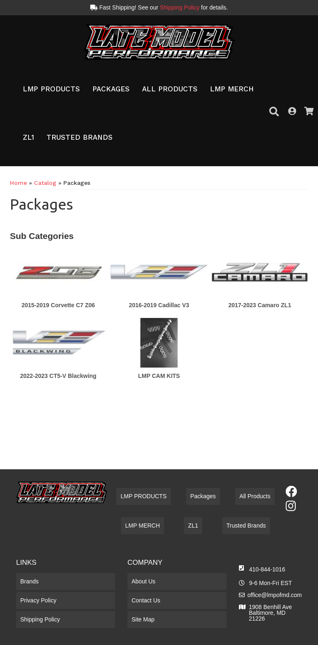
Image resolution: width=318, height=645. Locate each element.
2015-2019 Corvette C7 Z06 (58, 305)
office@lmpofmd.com (275, 595)
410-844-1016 (267, 569)
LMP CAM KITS (159, 376)
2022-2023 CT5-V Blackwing (58, 376)
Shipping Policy (180, 7)
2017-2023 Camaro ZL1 (259, 305)
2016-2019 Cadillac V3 (159, 305)
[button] (51, 89)
